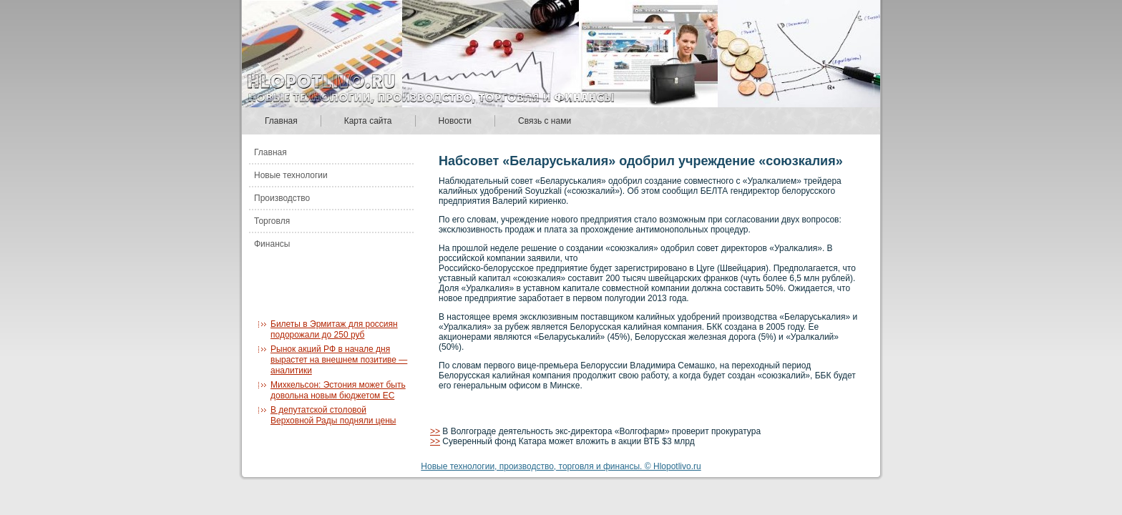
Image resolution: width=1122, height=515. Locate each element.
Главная (281, 121)
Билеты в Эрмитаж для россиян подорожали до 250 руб (334, 329)
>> (435, 431)
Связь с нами (544, 121)
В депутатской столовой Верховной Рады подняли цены (333, 415)
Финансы (272, 244)
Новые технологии (291, 175)
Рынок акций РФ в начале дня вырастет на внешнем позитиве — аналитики (338, 360)
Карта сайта (368, 121)
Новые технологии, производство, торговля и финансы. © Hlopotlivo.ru (561, 466)
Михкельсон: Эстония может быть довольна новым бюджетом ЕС (338, 390)
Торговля (272, 221)
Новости (455, 121)
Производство (282, 198)
